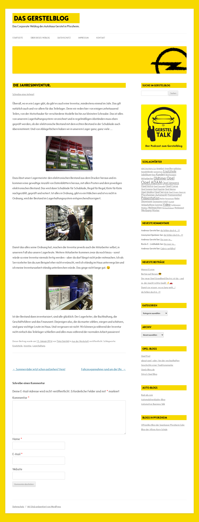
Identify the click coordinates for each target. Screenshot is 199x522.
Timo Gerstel (63, 341)
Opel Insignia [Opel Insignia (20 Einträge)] (147, 189)
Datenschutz (64, 37)
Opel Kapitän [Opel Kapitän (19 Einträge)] (159, 189)
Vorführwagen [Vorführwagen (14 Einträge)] (175, 205)
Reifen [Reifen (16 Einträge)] (162, 198)
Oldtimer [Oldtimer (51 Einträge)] (160, 178)
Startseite (17, 37)
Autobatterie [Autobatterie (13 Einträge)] (158, 172)
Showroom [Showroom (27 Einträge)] (146, 201)
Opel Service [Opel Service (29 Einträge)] (161, 192)
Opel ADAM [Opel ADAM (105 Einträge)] (151, 182)
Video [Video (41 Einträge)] (167, 204)
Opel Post (145, 356)
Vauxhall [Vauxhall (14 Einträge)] (171, 202)
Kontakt (100, 37)
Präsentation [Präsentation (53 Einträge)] (150, 198)
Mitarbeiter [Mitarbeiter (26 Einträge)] (147, 178)
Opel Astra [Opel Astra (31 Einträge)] (147, 186)
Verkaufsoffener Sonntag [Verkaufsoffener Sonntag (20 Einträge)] (151, 204)
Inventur (27, 345)
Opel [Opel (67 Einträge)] (170, 178)
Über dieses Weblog (40, 37)
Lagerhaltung (38, 345)
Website (17, 469)
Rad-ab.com (147, 395)
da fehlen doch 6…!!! (170, 230)
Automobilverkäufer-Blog (153, 399)
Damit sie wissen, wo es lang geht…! (158, 287)
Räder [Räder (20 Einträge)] (177, 198)
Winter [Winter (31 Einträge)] (156, 210)
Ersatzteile (17, 345)
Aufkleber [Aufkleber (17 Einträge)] (177, 168)
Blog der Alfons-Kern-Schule (154, 429)
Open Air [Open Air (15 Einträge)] (182, 192)
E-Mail (17, 454)
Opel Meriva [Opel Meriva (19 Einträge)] (170, 189)
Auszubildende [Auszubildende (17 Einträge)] (147, 171)
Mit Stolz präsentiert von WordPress (44, 506)
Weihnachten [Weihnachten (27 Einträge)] (155, 207)
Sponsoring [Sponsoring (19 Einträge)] (157, 201)
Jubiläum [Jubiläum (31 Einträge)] (146, 174)
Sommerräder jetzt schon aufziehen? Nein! (38, 369)
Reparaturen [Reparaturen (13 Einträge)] (169, 198)
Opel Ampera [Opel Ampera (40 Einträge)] (170, 183)
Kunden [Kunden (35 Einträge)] (160, 174)
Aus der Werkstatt (80, 341)
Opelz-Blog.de (148, 369)
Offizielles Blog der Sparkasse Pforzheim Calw (163, 425)
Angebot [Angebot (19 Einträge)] (160, 168)
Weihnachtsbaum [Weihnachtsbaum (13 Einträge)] (168, 208)
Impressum (83, 37)
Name (17, 439)
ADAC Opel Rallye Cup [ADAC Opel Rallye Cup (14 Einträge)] (148, 169)
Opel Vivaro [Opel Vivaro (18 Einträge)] (173, 192)
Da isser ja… (166, 239)
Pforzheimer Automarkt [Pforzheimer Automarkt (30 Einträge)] (154, 194)
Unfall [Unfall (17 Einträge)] (165, 201)
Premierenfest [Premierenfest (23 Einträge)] (175, 194)
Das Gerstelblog (41, 18)
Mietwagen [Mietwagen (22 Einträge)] (170, 174)
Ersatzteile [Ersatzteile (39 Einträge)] (169, 171)
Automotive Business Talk (153, 404)
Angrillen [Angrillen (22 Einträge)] (168, 168)
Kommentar (20, 398)
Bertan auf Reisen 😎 (151, 274)
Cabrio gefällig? (168, 248)
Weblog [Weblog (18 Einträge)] (144, 207)
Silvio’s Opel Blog (149, 374)
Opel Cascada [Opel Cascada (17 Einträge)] (159, 186)
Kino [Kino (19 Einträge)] (154, 174)
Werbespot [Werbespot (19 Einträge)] (179, 207)
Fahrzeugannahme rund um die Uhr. (103, 369)
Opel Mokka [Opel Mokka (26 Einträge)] (147, 192)
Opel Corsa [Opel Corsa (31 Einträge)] (172, 186)
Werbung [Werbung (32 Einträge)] (146, 210)
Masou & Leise (148, 269)
